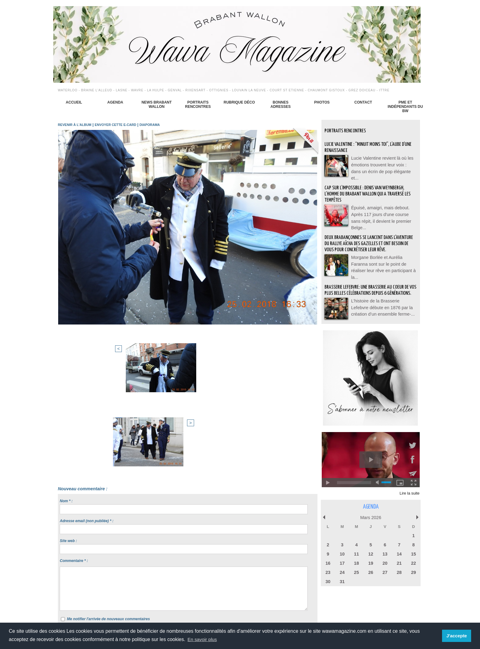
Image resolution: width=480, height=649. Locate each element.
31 (342, 580)
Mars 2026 (370, 518)
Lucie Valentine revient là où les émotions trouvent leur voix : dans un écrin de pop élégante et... (383, 164)
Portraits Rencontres (198, 104)
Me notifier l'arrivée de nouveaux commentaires (108, 507)
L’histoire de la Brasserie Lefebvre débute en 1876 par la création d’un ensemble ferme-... (382, 308)
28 (399, 571)
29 (413, 571)
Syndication (254, 610)
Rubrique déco (239, 102)
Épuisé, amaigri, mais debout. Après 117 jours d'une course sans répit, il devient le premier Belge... (383, 210)
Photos (321, 102)
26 (371, 571)
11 (356, 554)
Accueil (74, 102)
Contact (363, 102)
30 (328, 580)
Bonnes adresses (280, 104)
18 (356, 562)
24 (342, 571)
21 (399, 562)
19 (371, 562)
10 (342, 554)
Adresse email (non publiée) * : (86, 409)
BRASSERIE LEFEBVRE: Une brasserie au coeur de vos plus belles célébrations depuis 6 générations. (369, 288)
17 (342, 562)
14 (399, 554)
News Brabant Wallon (156, 104)
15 (413, 554)
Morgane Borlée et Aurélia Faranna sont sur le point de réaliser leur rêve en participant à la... (383, 262)
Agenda (115, 102)
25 (356, 571)
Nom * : (66, 389)
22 (413, 562)
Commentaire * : (74, 449)
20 (385, 562)
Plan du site (226, 610)
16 (328, 562)
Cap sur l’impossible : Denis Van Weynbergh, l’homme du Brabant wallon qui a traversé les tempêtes (368, 190)
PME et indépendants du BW (405, 106)
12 (371, 554)
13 (385, 554)
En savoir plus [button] (203, 639)
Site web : (68, 429)
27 (385, 571)
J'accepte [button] (457, 635)
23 (328, 571)
